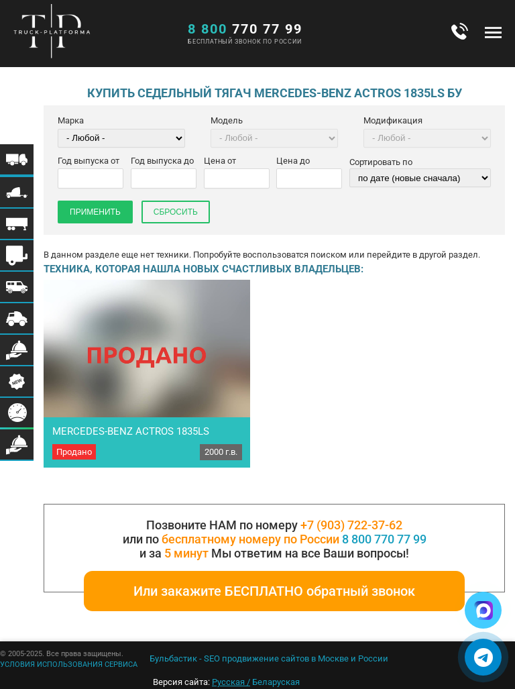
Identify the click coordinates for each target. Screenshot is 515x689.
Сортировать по (380, 162)
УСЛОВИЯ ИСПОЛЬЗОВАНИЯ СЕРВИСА (68, 664)
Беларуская (276, 682)
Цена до (293, 161)
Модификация (392, 120)
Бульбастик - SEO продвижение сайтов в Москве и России (269, 658)
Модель (227, 120)
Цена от (220, 161)
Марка (71, 120)
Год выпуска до (162, 161)
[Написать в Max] (483, 610)
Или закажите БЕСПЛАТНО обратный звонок (274, 591)
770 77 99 (245, 29)
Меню (493, 32)
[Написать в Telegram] (483, 657)
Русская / (231, 682)
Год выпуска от (88, 161)
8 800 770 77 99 (384, 539)
